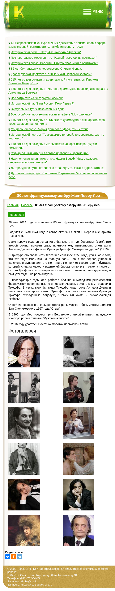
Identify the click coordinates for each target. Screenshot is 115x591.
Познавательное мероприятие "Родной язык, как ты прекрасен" (54, 57)
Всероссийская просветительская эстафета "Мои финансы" (52, 114)
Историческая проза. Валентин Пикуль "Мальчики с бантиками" (54, 63)
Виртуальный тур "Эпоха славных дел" (37, 109)
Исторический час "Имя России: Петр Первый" (42, 103)
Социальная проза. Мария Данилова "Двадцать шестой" (49, 129)
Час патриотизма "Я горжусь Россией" (37, 98)
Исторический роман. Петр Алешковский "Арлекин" (46, 52)
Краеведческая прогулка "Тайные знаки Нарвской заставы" (51, 74)
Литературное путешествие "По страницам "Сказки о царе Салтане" (57, 168)
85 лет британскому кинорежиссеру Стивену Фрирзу (46, 68)
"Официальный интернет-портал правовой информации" (50, 153)
